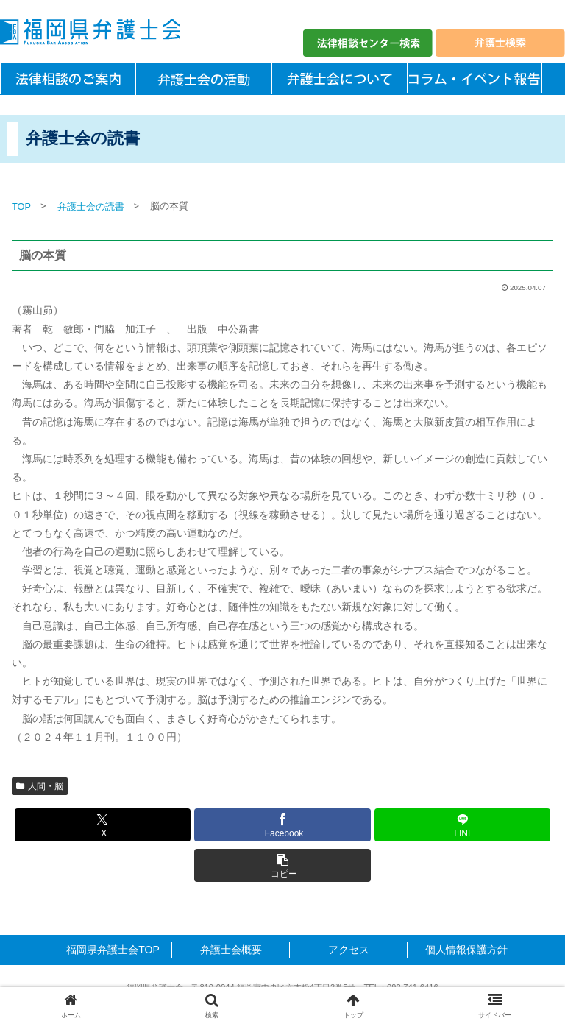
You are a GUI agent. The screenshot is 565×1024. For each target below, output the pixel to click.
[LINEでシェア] (462, 824)
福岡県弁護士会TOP (113, 950)
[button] (282, 865)
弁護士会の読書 (90, 206)
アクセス (348, 950)
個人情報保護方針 (466, 950)
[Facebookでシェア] (282, 824)
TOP (21, 206)
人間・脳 (39, 786)
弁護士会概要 (231, 950)
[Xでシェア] (103, 824)
